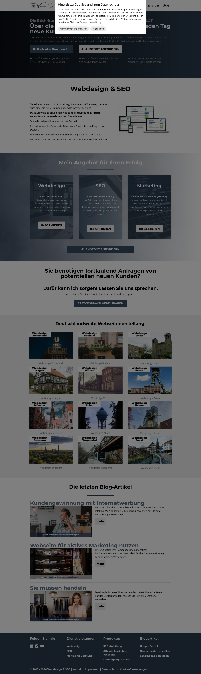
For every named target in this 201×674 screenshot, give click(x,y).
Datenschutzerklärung (90, 22)
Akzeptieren (98, 29)
